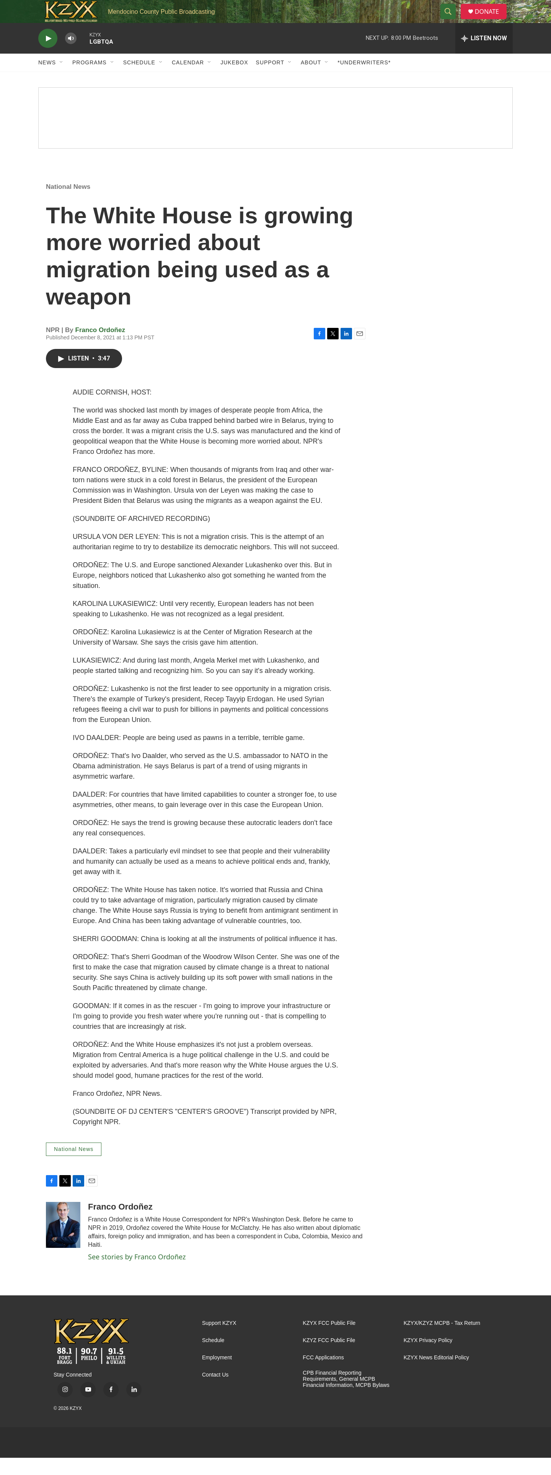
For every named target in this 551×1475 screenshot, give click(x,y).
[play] (48, 55)
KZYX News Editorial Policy (436, 1375)
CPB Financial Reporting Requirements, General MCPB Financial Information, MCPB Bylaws (346, 1396)
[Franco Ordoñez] (63, 1242)
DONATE (491, 20)
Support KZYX (219, 1340)
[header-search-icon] (451, 20)
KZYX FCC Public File (329, 1340)
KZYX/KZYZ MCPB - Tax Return (442, 1340)
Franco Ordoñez (100, 347)
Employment (217, 1375)
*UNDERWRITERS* (364, 80)
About (311, 80)
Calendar (188, 80)
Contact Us (215, 1392)
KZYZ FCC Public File (329, 1357)
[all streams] (484, 55)
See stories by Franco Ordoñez (137, 1274)
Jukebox (234, 80)
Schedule (139, 80)
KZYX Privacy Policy (428, 1357)
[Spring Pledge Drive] (275, 135)
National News (68, 204)
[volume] (70, 55)
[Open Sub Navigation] (62, 80)
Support (270, 80)
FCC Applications (323, 1375)
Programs (89, 80)
